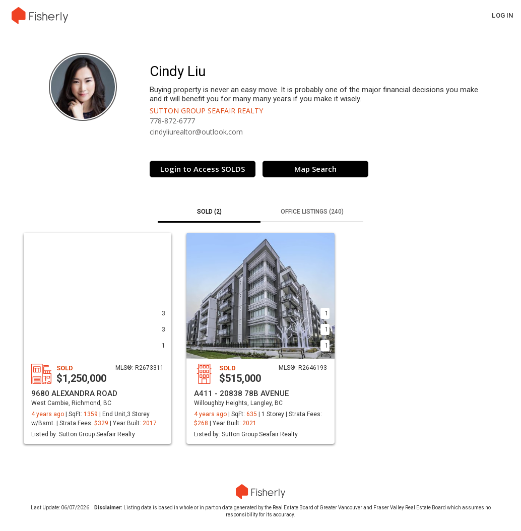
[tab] (209, 213)
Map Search (315, 169)
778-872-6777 (172, 120)
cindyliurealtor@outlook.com (196, 132)
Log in (502, 15)
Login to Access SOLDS (202, 169)
